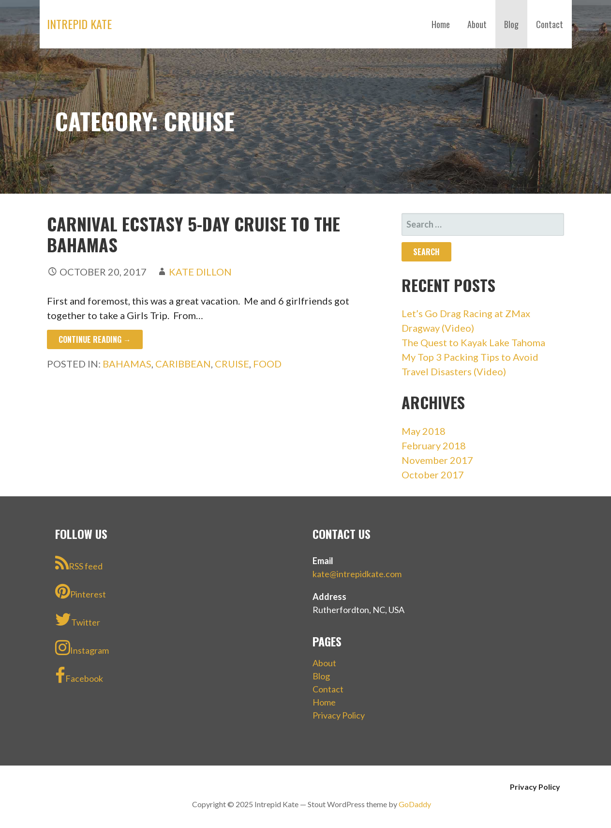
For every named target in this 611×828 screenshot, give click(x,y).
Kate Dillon (200, 271)
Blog (511, 24)
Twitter (77, 619)
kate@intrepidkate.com (357, 573)
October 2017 (433, 474)
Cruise (232, 363)
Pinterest (80, 591)
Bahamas (127, 363)
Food (267, 363)
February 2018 (434, 445)
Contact (549, 24)
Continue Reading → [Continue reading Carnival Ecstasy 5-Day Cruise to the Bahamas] (95, 339)
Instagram (82, 647)
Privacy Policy (339, 715)
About (477, 24)
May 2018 (424, 431)
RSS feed (79, 563)
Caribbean (183, 363)
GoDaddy (415, 804)
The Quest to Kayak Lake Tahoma (473, 342)
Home (441, 24)
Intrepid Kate (79, 23)
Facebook (79, 675)
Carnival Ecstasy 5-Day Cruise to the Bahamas (193, 234)
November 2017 (437, 460)
